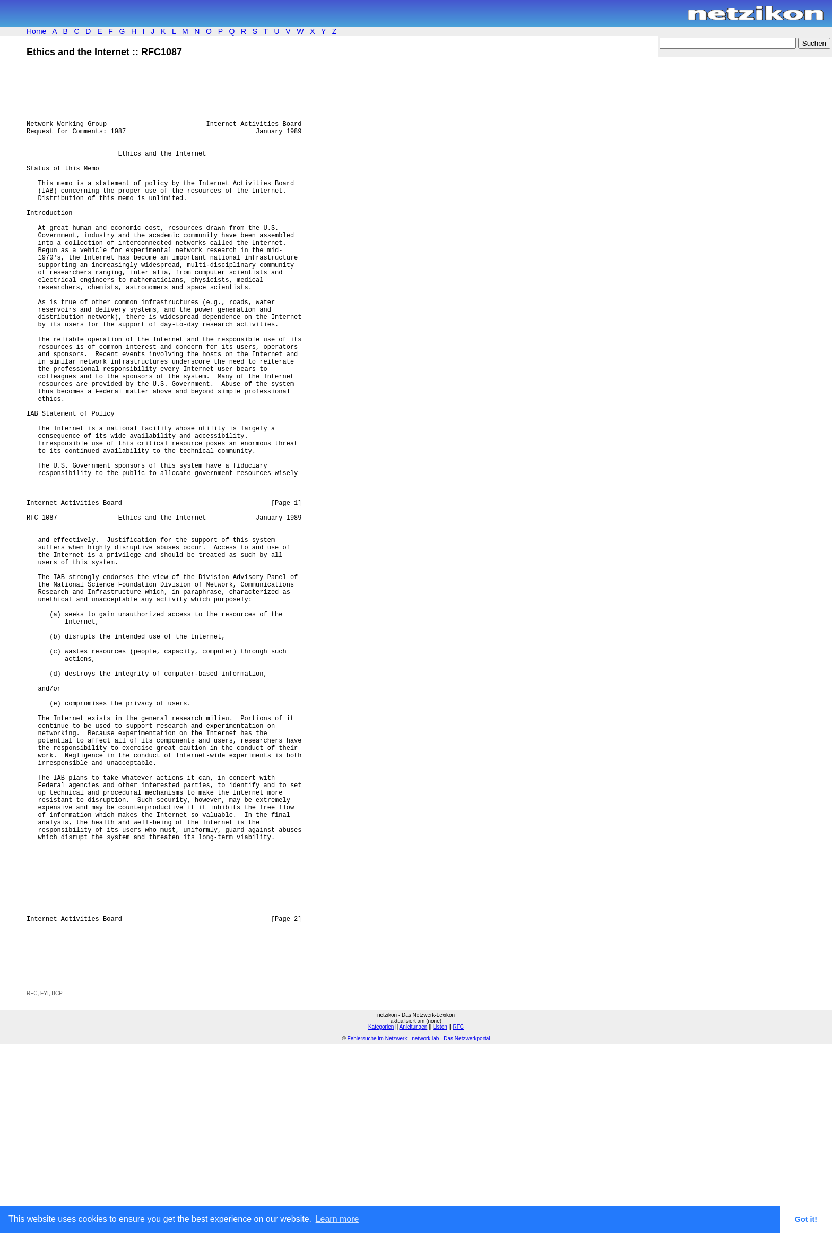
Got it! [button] (806, 1219)
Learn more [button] (337, 1218)
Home (36, 31)
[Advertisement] (151, 1151)
